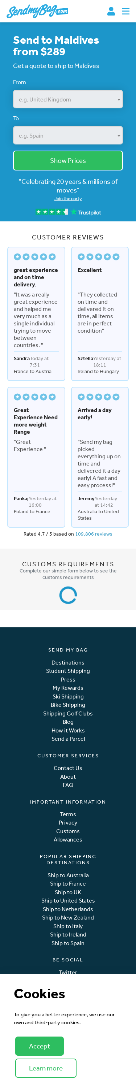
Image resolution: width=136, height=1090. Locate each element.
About (68, 776)
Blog (68, 721)
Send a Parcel (68, 738)
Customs (68, 831)
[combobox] (68, 99)
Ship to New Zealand (68, 917)
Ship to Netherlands (68, 909)
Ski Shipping (68, 696)
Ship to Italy (68, 926)
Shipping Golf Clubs (68, 713)
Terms (68, 814)
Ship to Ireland (68, 934)
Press (68, 679)
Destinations (68, 662)
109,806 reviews (93, 534)
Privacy (68, 822)
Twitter (68, 972)
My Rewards (68, 687)
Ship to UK (68, 892)
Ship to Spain (68, 943)
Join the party (68, 198)
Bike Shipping (68, 704)
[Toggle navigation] (125, 11)
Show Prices (68, 160)
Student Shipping (68, 670)
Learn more (46, 1068)
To (16, 118)
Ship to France (68, 883)
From (19, 82)
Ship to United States (68, 900)
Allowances (68, 839)
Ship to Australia (68, 875)
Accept (39, 1046)
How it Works (68, 730)
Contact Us (68, 768)
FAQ (68, 785)
